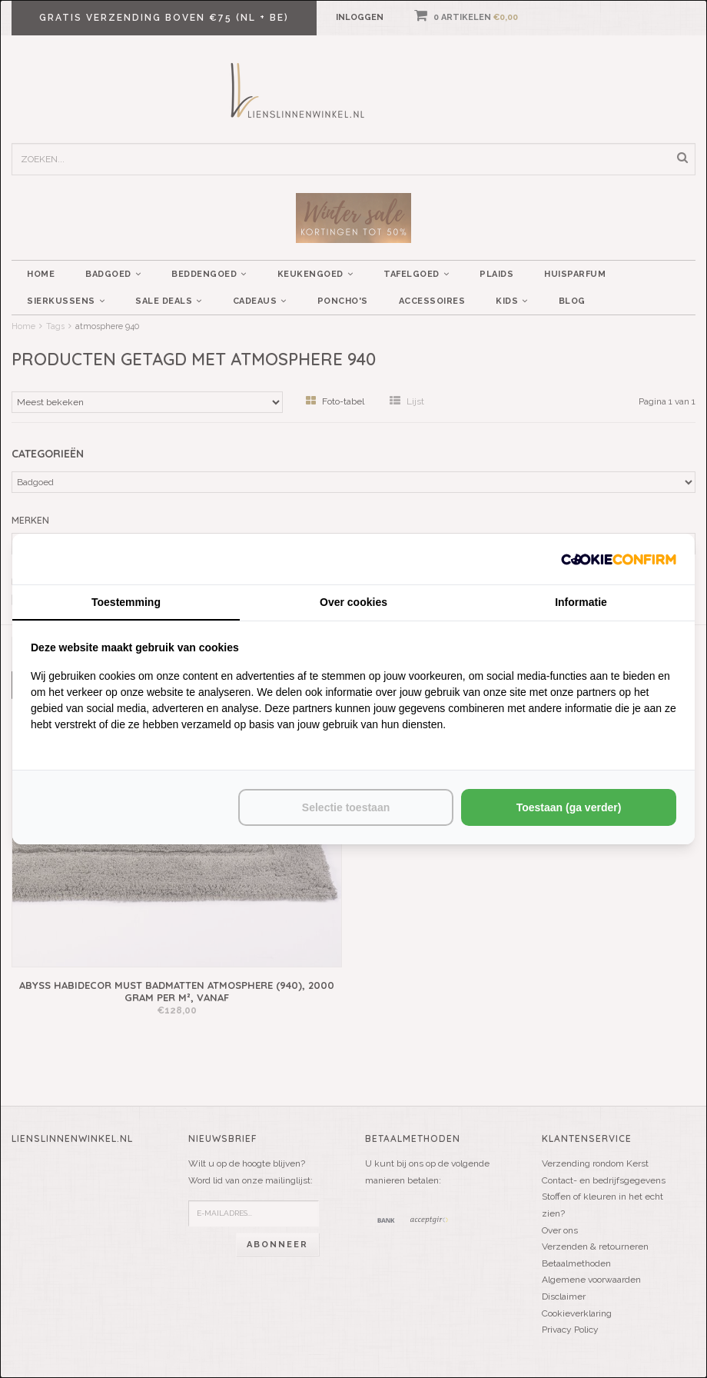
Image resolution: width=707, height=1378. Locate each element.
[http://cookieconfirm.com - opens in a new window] (618, 558)
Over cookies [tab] (353, 602)
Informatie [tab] (581, 602)
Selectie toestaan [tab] (346, 807)
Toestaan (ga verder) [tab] (569, 807)
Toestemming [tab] (126, 602)
